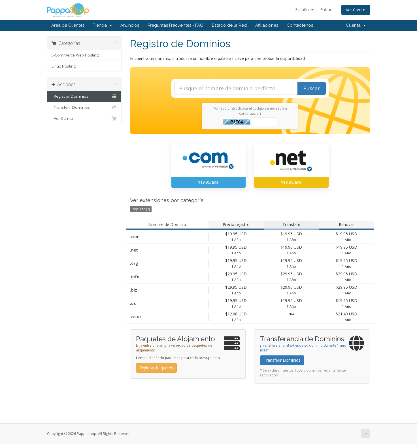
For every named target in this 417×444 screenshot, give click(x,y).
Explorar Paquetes (156, 367)
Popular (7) (141, 209)
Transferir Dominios (84, 107)
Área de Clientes (67, 25)
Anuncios (129, 25)
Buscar (311, 88)
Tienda (102, 25)
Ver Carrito (355, 9)
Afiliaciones (266, 25)
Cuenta (356, 25)
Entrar (325, 9)
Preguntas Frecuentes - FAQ (175, 25)
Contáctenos (300, 25)
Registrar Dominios (84, 96)
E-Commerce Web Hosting (75, 55)
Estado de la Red (229, 25)
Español (304, 9)
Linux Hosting (64, 66)
